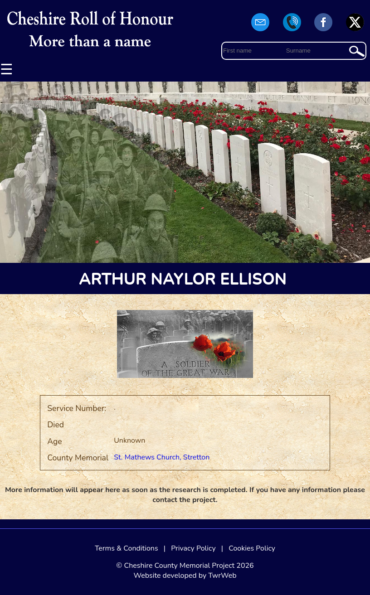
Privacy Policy (193, 548)
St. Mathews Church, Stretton (161, 457)
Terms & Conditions (126, 548)
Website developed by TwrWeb (184, 575)
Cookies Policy (252, 548)
